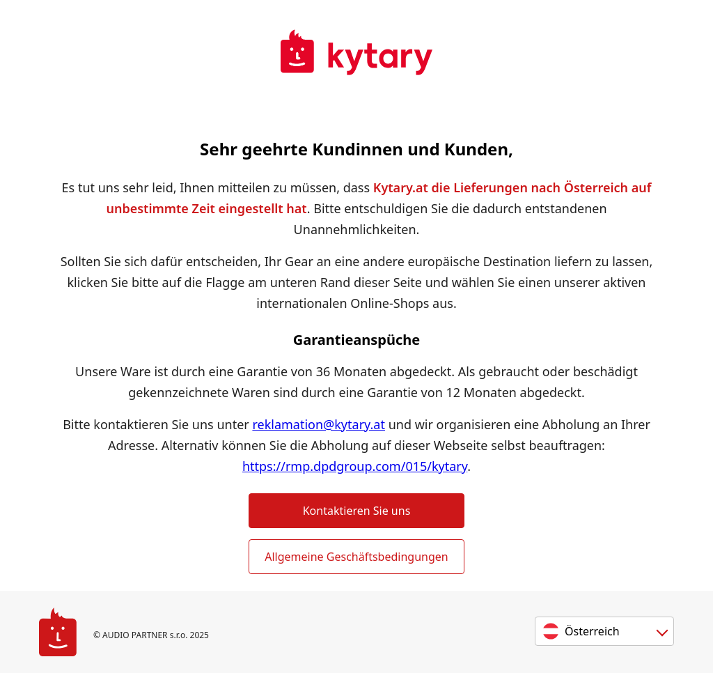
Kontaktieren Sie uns (357, 510)
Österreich (592, 631)
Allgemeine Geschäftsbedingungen (356, 556)
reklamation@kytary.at (318, 424)
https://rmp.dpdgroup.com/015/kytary (354, 466)
